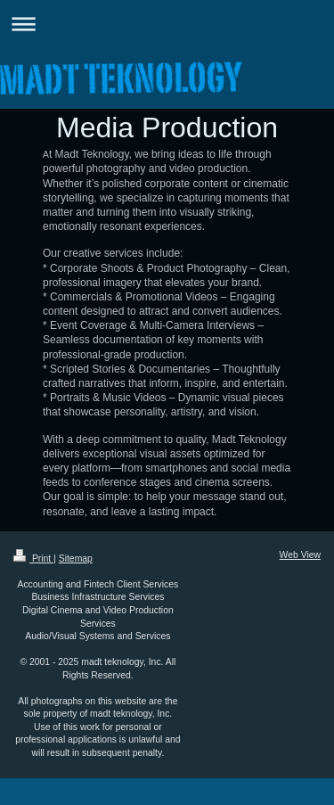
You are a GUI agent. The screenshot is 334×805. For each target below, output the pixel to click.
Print (33, 558)
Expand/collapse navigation (167, 23)
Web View (300, 555)
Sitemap (76, 558)
